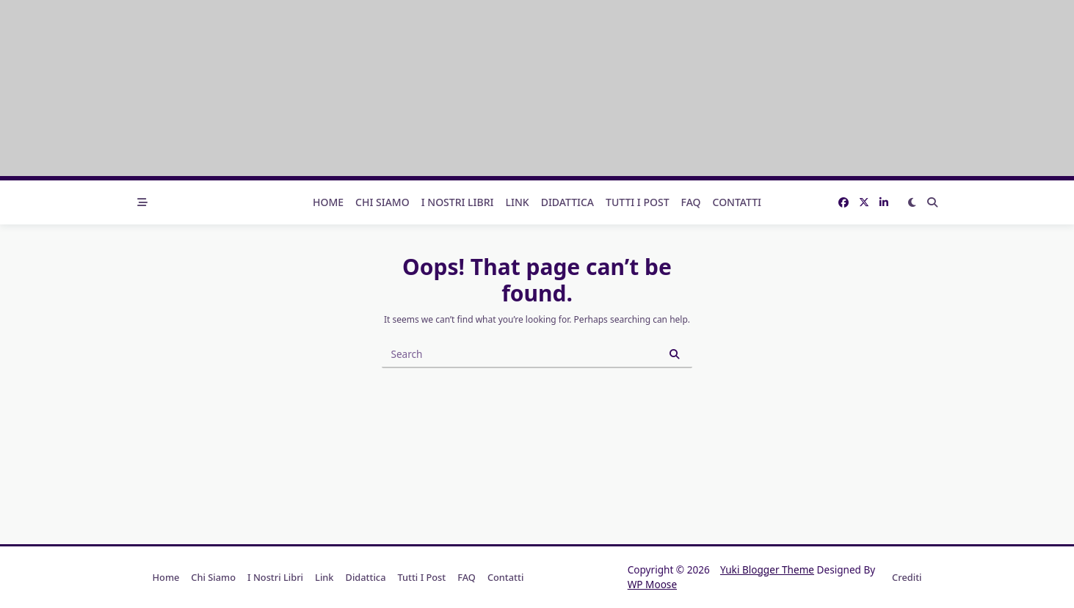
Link (517, 202)
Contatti (737, 202)
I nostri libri (457, 202)
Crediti (906, 577)
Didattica (567, 202)
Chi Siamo (382, 202)
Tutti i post (638, 202)
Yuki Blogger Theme (767, 569)
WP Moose (652, 584)
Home (328, 202)
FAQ (691, 202)
